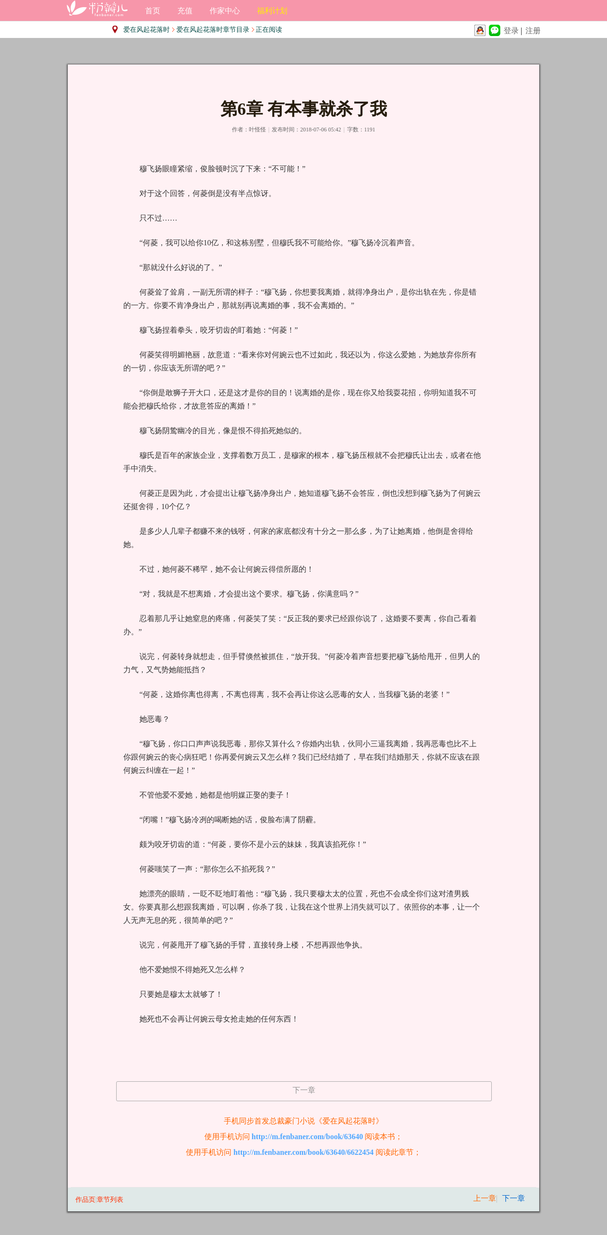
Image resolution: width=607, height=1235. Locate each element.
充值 (185, 11)
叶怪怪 (257, 129)
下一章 (304, 1090)
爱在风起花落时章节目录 (212, 29)
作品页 (85, 1199)
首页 (152, 11)
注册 (533, 31)
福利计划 (272, 11)
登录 (511, 31)
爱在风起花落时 (146, 29)
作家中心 (225, 11)
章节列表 (110, 1199)
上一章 (484, 1198)
